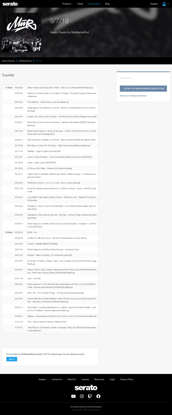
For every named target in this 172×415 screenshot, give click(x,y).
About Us (72, 379)
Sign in (11, 359)
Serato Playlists (8, 61)
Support (154, 3)
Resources (99, 379)
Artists (80, 3)
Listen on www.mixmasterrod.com (144, 88)
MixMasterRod (25, 61)
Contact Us (57, 379)
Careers (85, 379)
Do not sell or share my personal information (86, 407)
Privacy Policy (126, 379)
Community (93, 3)
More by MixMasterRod (133, 96)
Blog (107, 3)
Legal (112, 379)
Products (66, 3)
